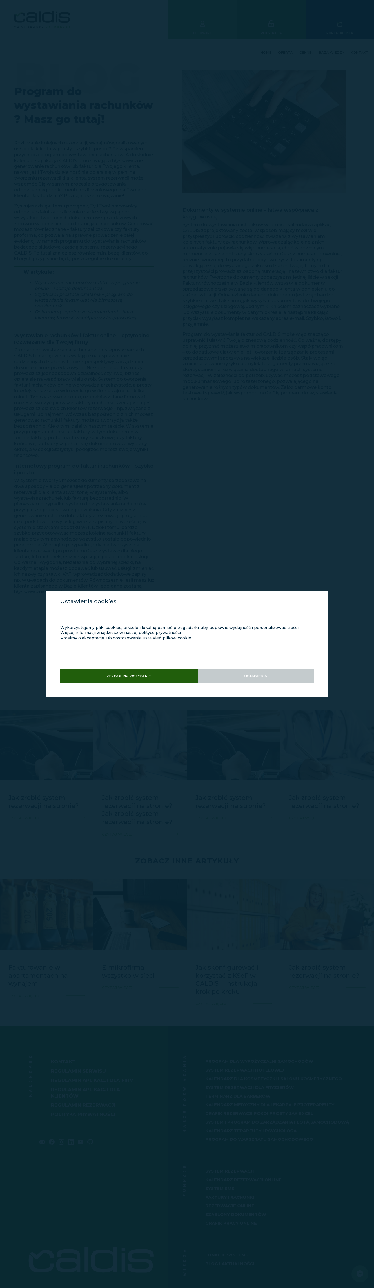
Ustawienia (255, 676)
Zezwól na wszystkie (129, 676)
